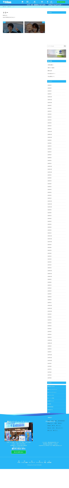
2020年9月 (49, 279)
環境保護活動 (51, 406)
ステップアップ (34, 2)
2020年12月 (50, 270)
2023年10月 (50, 172)
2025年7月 (49, 111)
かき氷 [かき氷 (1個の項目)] (54, 425)
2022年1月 (49, 232)
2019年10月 (50, 311)
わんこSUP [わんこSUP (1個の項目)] (50, 430)
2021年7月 (49, 250)
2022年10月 (50, 206)
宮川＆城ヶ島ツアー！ (51, 73)
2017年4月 (49, 377)
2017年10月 (50, 360)
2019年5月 (49, 325)
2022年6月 (49, 218)
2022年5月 (49, 221)
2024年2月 (49, 160)
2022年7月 (49, 215)
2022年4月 (49, 224)
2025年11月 (50, 99)
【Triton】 (35, 483)
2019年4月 (49, 328)
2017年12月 (50, 354)
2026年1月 (49, 93)
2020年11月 (50, 273)
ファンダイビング (42, 2)
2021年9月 (49, 244)
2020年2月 (49, 299)
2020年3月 (49, 296)
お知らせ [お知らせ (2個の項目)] (60, 423)
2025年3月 (49, 122)
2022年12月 (50, 201)
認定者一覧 (9, 6)
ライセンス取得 (27, 2)
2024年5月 (49, 151)
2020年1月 (49, 302)
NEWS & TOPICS (52, 386)
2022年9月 (49, 209)
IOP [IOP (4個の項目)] (56, 420)
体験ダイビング (51, 400)
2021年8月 (49, 247)
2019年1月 (49, 337)
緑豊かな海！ (50, 70)
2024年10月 (50, 137)
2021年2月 (49, 264)
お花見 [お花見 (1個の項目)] (50, 425)
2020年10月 (50, 276)
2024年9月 (49, 140)
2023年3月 (49, 192)
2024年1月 (49, 163)
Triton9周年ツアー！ (51, 76)
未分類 (50, 403)
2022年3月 (49, 227)
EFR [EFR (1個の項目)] (52, 420)
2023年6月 (49, 183)
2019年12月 (50, 305)
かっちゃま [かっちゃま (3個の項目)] (59, 425)
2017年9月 (49, 363)
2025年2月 (49, 125)
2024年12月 (50, 131)
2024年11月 (50, 134)
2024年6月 (49, 148)
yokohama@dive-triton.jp (19, 465)
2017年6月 (49, 372)
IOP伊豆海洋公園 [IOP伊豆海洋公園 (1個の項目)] (61, 420)
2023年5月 (49, 186)
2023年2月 (49, 195)
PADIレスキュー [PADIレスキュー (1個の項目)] (51, 423)
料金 (47, 2)
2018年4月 (49, 351)
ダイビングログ (51, 395)
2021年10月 (50, 241)
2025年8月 (49, 108)
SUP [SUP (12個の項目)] (56, 423)
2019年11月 (50, 308)
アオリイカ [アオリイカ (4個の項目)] (55, 430)
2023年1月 (49, 198)
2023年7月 (49, 180)
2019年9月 (49, 314)
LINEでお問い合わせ (18, 470)
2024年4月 (49, 154)
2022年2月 (49, 230)
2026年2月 (49, 90)
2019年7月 (49, 319)
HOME (22, 2)
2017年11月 (50, 357)
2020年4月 (49, 293)
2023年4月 (49, 189)
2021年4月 (49, 259)
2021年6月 (49, 253)
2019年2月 (49, 334)
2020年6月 (49, 288)
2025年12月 (50, 96)
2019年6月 (49, 322)
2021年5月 (49, 256)
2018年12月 (50, 340)
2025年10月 (50, 102)
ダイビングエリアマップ (53, 389)
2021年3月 (49, 261)
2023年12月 (50, 166)
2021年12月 (50, 235)
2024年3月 (49, 157)
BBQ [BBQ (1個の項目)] (49, 420)
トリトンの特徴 (51, 398)
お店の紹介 (51, 2)
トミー (14, 6)
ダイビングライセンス (52, 392)
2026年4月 (49, 85)
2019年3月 (49, 331)
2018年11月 (50, 343)
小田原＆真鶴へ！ (51, 64)
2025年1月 (49, 128)
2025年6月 (49, 114)
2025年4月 (49, 119)
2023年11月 (50, 169)
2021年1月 (49, 267)
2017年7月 (49, 369)
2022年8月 (49, 212)
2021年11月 (50, 238)
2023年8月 (49, 177)
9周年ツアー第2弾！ (51, 67)
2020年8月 (49, 282)
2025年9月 (49, 105)
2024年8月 (49, 143)
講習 (49, 412)
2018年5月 (49, 348)
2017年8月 (49, 366)
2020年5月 (49, 290)
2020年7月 (49, 285)
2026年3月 (49, 88)
